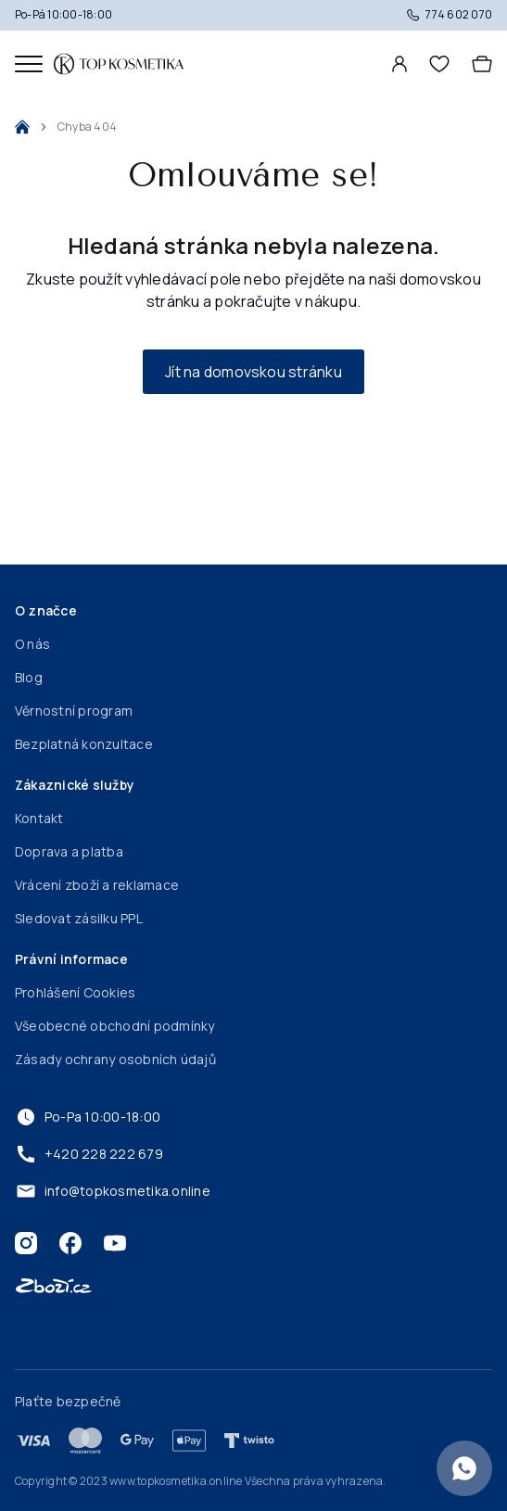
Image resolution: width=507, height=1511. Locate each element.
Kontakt (39, 818)
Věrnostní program (74, 710)
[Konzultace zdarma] (464, 1468)
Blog (29, 677)
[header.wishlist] (439, 64)
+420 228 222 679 (89, 1154)
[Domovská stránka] (119, 64)
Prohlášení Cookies (75, 992)
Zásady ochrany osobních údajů (115, 1059)
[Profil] (399, 64)
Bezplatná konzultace (84, 744)
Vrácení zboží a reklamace (97, 885)
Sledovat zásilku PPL (79, 918)
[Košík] (482, 64)
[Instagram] (26, 1243)
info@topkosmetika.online (112, 1191)
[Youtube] (115, 1243)
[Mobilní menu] (29, 64)
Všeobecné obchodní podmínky (114, 1026)
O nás (32, 644)
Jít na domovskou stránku (253, 372)
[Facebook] (70, 1243)
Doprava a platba (69, 851)
